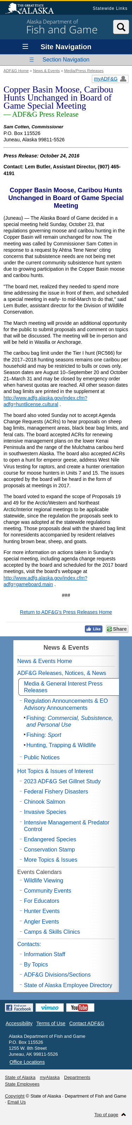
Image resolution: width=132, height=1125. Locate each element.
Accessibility (19, 1023)
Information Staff (44, 954)
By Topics (36, 965)
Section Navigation (66, 60)
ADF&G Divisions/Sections (57, 975)
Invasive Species (45, 812)
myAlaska (49, 1077)
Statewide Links (110, 8)
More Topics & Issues (50, 860)
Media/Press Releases (83, 71)
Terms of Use (50, 1023)
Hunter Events (41, 911)
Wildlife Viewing (43, 880)
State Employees (22, 1084)
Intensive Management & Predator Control (66, 825)
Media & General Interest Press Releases (63, 687)
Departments (77, 1077)
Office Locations (27, 1062)
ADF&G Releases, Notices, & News (61, 673)
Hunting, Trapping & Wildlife (61, 745)
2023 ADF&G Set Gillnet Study (62, 781)
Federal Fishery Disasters (56, 792)
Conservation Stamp (49, 850)
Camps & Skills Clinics (52, 932)
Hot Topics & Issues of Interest (55, 771)
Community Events (47, 891)
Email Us (16, 1102)
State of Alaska (33, 9)
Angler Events (41, 922)
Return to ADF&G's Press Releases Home (66, 612)
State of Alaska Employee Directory (68, 985)
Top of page (106, 1114)
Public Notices (41, 757)
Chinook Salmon (44, 802)
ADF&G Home (16, 71)
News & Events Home (44, 661)
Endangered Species (50, 839)
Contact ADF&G (87, 1023)
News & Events (46, 71)
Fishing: (69, 721)
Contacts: (29, 944)
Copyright (15, 1096)
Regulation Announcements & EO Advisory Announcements (66, 704)
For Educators (41, 901)
